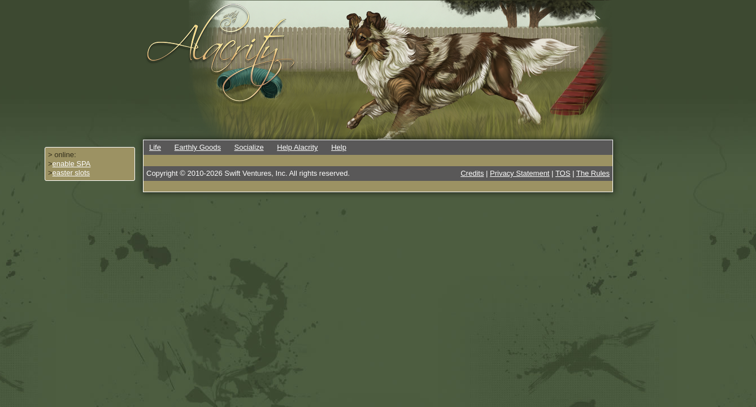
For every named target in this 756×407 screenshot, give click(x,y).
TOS (563, 173)
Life (155, 147)
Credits (472, 173)
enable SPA (72, 163)
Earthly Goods (198, 147)
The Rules (593, 173)
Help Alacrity (297, 147)
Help (338, 147)
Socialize (249, 147)
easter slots (71, 172)
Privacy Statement (520, 173)
